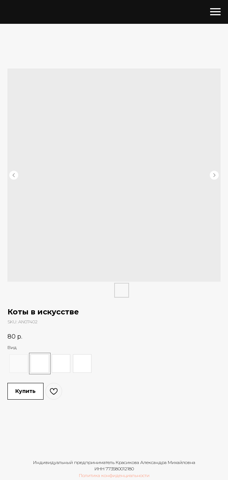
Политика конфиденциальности (114, 475)
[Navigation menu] (215, 12)
